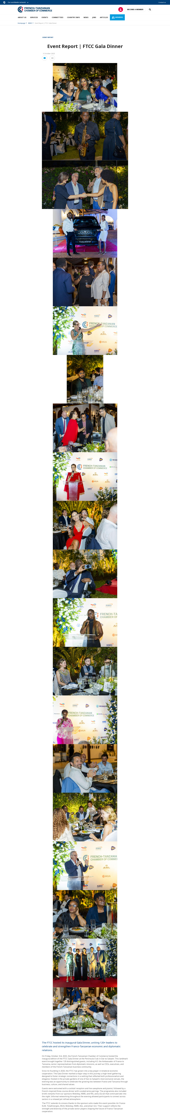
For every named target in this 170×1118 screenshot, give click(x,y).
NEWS (86, 17)
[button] (44, 58)
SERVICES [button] (34, 17)
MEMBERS (117, 17)
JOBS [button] (94, 17)
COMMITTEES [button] (57, 17)
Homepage (21, 23)
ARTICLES (104, 17)
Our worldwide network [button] (17, 2)
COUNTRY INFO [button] (73, 17)
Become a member (135, 9)
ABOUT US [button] (22, 17)
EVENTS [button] (45, 17)
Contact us (162, 2)
